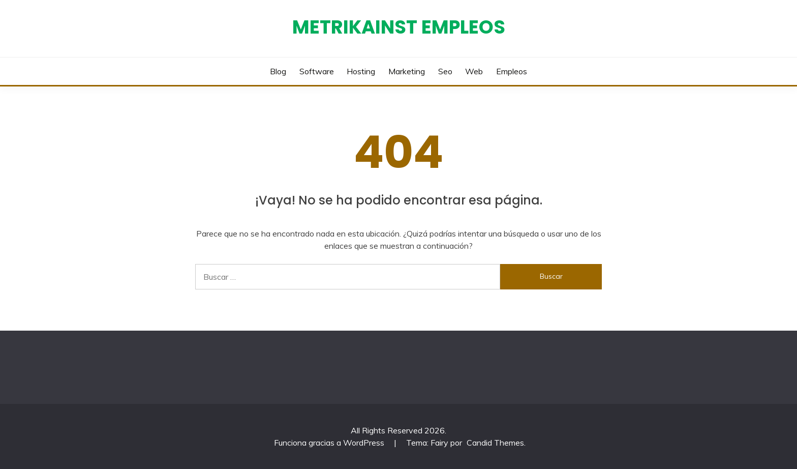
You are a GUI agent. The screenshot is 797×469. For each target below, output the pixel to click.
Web (474, 71)
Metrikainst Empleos (398, 27)
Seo (445, 71)
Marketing (406, 71)
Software (316, 71)
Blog (278, 71)
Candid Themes (495, 442)
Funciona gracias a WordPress (330, 442)
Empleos (511, 71)
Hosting (361, 71)
